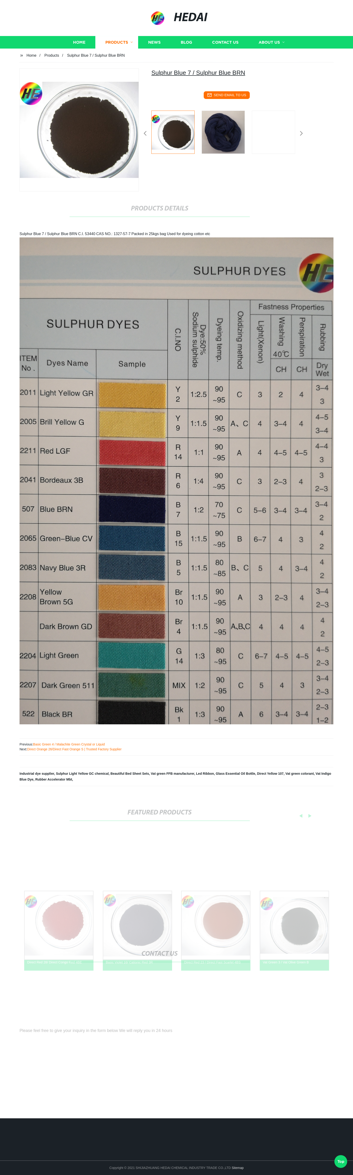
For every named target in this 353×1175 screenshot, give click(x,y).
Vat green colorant (299, 773)
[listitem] (176, 131)
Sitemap (237, 1168)
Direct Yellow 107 (270, 773)
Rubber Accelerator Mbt (53, 779)
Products (116, 54)
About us (269, 54)
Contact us (225, 54)
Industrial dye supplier (37, 773)
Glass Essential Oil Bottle (235, 773)
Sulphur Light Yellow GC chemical (82, 773)
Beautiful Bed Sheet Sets (129, 773)
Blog (186, 54)
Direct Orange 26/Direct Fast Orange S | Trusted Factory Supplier (74, 749)
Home (79, 54)
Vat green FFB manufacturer (172, 773)
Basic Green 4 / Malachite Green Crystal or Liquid (69, 744)
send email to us (226, 95)
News (154, 54)
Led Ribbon (205, 773)
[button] (145, 133)
